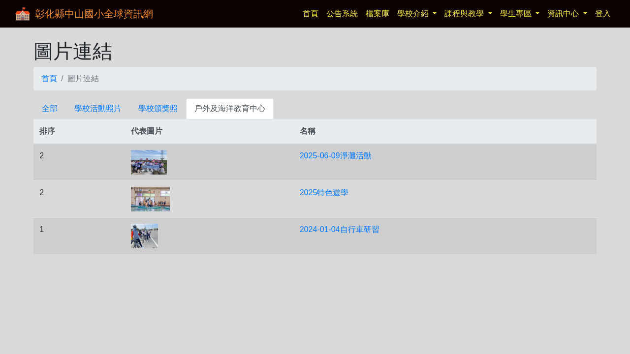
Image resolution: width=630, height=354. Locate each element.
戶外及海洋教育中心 (229, 108)
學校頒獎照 (158, 108)
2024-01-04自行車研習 (339, 229)
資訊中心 (564, 13)
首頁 (312, 12)
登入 (603, 13)
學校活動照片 (98, 108)
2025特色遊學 (324, 192)
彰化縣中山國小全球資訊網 (94, 13)
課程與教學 (465, 13)
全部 (50, 108)
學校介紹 (414, 13)
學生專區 (517, 13)
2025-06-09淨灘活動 (336, 155)
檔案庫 (377, 13)
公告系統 (342, 13)
